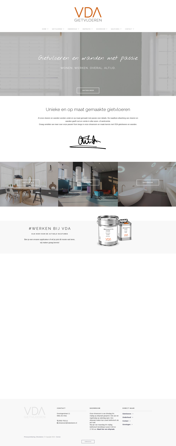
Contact (128, 29)
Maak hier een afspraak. (106, 429)
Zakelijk (88, 182)
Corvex (58, 437)
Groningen (127, 424)
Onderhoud (72, 29)
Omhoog (88, 441)
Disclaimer (39, 437)
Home (44, 29)
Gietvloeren (57, 29)
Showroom (100, 29)
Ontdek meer (88, 90)
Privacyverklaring (30, 437)
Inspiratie (87, 29)
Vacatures (115, 29)
